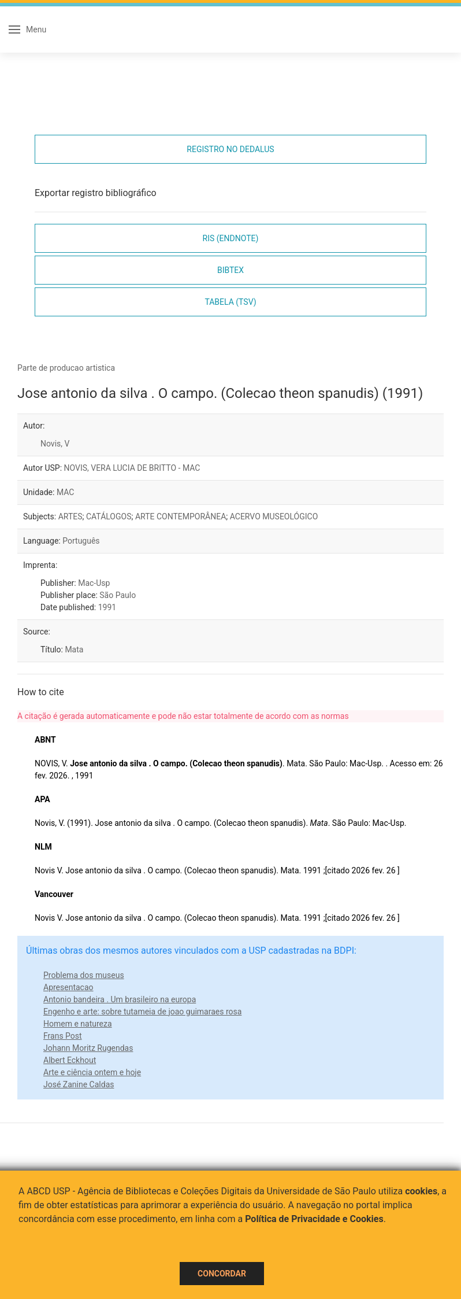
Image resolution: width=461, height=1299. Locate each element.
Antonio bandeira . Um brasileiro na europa (119, 999)
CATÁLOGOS (109, 516)
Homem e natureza (77, 1023)
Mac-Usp (94, 583)
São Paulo (117, 595)
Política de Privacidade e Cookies (314, 1218)
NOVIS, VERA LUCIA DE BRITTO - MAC (132, 468)
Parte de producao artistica (66, 367)
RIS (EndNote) (231, 238)
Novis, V (54, 443)
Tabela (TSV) (230, 302)
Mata (74, 649)
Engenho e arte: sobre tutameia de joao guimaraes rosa (142, 1011)
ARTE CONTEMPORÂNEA (180, 516)
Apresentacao (68, 987)
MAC (66, 492)
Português (80, 540)
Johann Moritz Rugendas (88, 1048)
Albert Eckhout (69, 1060)
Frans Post (62, 1035)
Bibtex (230, 270)
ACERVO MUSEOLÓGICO (274, 516)
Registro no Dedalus (230, 149)
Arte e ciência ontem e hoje (92, 1072)
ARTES (70, 516)
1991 (107, 607)
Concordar (222, 1273)
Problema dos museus (83, 975)
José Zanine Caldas (78, 1084)
